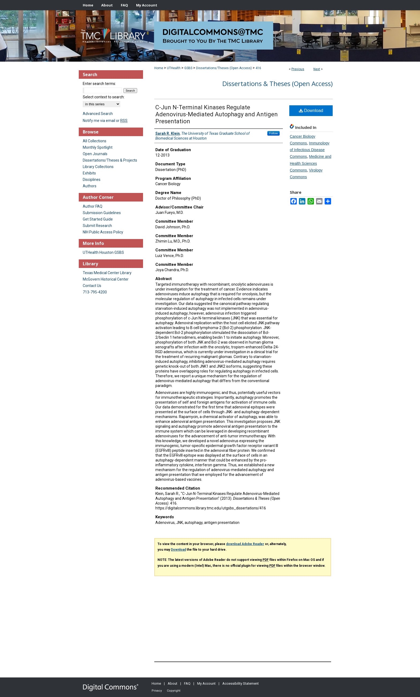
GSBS (188, 68)
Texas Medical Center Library (107, 273)
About (172, 683)
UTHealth (174, 68)
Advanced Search (98, 113)
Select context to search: (104, 97)
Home (158, 68)
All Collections (94, 141)
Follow (273, 133)
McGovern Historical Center (106, 279)
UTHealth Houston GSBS (103, 252)
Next (316, 69)
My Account (206, 683)
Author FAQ (92, 206)
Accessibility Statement (240, 683)
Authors (89, 186)
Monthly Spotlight (97, 147)
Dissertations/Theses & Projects (110, 160)
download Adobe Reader (245, 544)
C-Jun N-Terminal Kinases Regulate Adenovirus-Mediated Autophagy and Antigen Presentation (216, 114)
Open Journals (95, 154)
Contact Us (92, 286)
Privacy (157, 690)
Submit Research (97, 225)
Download (311, 110)
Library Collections (98, 167)
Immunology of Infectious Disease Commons (309, 150)
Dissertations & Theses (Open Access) (277, 83)
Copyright (173, 690)
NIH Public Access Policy (103, 232)
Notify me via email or (105, 120)
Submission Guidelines (102, 213)
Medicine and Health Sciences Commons (310, 163)
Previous (297, 69)
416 (258, 68)
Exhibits (89, 173)
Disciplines (91, 179)
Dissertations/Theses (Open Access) (224, 68)
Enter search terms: (99, 83)
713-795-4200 (95, 292)
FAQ (187, 683)
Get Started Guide (98, 219)
